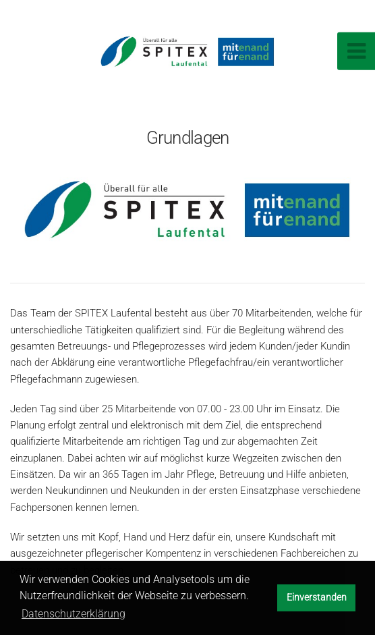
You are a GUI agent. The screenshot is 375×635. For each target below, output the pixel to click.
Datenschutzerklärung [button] (73, 613)
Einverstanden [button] (317, 597)
